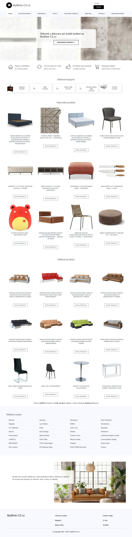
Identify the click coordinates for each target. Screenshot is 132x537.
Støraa (72, 431)
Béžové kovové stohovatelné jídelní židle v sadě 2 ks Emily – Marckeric (81, 235)
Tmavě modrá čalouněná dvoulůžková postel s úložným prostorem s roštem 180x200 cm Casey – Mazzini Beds (20, 139)
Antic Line (73, 428)
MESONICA (13, 443)
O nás (105, 520)
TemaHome (105, 424)
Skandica (104, 428)
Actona (103, 447)
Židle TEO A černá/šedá (50, 386)
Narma (11, 431)
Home (10, 13)
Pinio (41, 428)
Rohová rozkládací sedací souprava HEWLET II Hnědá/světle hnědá (112, 295)
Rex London (13, 447)
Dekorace (41, 13)
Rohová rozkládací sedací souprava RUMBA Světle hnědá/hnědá (51, 341)
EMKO (72, 424)
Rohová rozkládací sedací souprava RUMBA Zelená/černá (81, 341)
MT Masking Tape (45, 447)
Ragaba (12, 424)
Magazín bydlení (117, 13)
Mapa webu (59, 525)
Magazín (58, 520)
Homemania (13, 435)
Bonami (11, 420)
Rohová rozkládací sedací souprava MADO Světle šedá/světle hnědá (81, 295)
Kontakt (105, 525)
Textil (54, 13)
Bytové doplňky (24, 13)
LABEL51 (12, 439)
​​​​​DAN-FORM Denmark (78, 447)
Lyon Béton (43, 424)
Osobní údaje (108, 516)
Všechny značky (61, 516)
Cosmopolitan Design (109, 439)
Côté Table (43, 439)
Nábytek (88, 13)
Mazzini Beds (44, 435)
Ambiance (104, 431)
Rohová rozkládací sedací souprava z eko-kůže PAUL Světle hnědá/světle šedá (20, 295)
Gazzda (42, 420)
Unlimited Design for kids (110, 435)
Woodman (74, 420)
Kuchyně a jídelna (71, 13)
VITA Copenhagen (46, 443)
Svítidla (101, 13)
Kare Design (44, 431)
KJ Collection (13, 428)
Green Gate (105, 443)
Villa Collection (106, 420)
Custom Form (75, 435)
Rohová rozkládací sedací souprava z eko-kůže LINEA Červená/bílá (51, 295)
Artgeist (73, 443)
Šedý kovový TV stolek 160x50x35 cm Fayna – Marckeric (50, 188)
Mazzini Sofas (75, 439)
